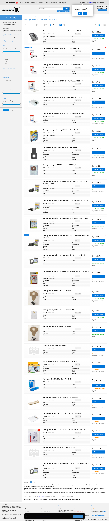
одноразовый (7, 82)
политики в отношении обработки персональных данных (98, 513)
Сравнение (93, 519)
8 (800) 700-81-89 (102, 8)
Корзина (91, 2)
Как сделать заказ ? (78, 509)
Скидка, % (5, 98)
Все (34, 482)
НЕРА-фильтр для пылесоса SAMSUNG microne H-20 (60, 361)
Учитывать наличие (74, 24)
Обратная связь (102, 10)
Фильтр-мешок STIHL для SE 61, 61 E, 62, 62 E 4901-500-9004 (62, 413)
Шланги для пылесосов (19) (9, 37)
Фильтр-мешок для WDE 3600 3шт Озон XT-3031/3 (59, 165)
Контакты (27, 2)
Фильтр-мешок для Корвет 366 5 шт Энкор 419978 (59, 310)
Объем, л (5, 87)
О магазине (27, 509)
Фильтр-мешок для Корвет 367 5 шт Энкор (57, 326)
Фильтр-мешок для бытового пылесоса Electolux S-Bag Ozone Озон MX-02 (66, 464)
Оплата (21, 2)
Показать (5, 110)
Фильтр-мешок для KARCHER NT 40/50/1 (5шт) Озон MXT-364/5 (63, 65)
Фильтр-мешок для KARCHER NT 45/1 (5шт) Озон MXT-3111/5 (63, 81)
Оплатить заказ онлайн (63, 11)
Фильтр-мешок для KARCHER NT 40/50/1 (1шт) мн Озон (61, 48)
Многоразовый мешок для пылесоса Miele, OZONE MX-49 (62, 31)
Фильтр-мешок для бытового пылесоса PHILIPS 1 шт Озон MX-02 (64, 255)
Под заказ (98, 385)
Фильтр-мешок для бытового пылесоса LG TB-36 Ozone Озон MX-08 (65, 218)
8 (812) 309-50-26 (102, 6)
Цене (35, 24)
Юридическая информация (51, 2)
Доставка (41, 2)
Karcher (6, 59)
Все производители (29, 520)
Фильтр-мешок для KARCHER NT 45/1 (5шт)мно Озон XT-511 (62, 97)
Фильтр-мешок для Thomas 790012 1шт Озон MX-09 (60, 147)
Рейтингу (47, 24)
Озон (6, 63)
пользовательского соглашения (98, 515)
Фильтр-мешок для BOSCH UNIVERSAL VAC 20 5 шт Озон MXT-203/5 (65, 430)
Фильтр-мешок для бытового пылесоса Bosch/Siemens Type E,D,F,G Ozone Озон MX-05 (66, 182)
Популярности (40, 24)
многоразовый (8, 80)
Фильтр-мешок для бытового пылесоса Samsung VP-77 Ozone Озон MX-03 (66, 272)
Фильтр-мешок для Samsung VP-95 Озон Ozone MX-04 (60, 130)
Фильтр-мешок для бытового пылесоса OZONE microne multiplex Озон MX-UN (66, 236)
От (3, 48)
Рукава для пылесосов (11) (9, 24)
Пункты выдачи (34, 2)
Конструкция (6, 77)
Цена (4, 45)
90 (66, 24)
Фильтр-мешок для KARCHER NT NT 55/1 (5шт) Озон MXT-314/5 (63, 114)
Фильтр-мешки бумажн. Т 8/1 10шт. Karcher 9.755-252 (60, 397)
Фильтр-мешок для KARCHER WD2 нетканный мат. (59, 447)
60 (63, 24)
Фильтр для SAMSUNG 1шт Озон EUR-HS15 (57, 379)
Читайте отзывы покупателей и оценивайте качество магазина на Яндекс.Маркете (65, 510)
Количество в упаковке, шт (9, 68)
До (12, 48)
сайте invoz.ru (41, 496)
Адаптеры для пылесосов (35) (9, 22)
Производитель (6, 56)
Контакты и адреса (45, 511)
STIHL (6, 61)
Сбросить (12, 110)
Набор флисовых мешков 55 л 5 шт (54, 345)
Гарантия (61, 2)
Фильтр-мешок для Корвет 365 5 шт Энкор (57, 291)
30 (60, 24)
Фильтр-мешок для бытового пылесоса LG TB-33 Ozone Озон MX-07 (65, 201)
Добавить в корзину (98, 35)
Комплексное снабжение (80, 520)
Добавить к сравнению (98, 40)
